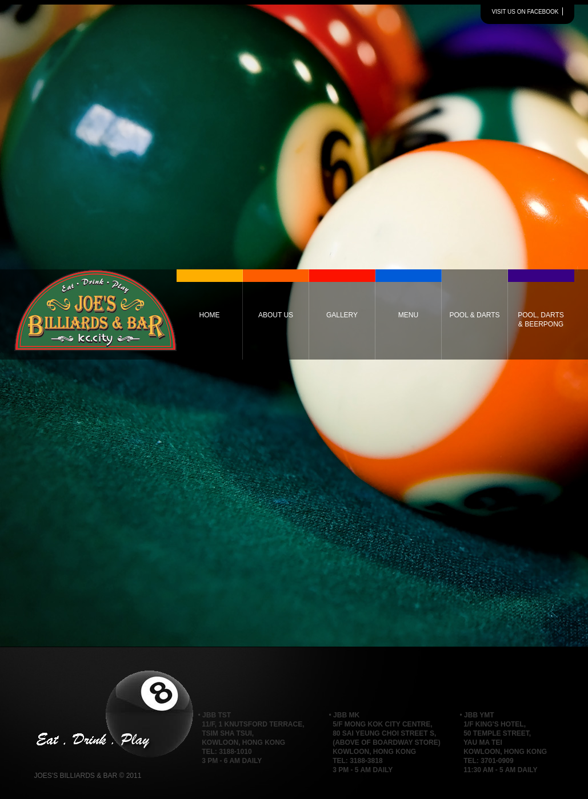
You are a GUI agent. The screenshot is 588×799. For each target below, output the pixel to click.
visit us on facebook (524, 12)
